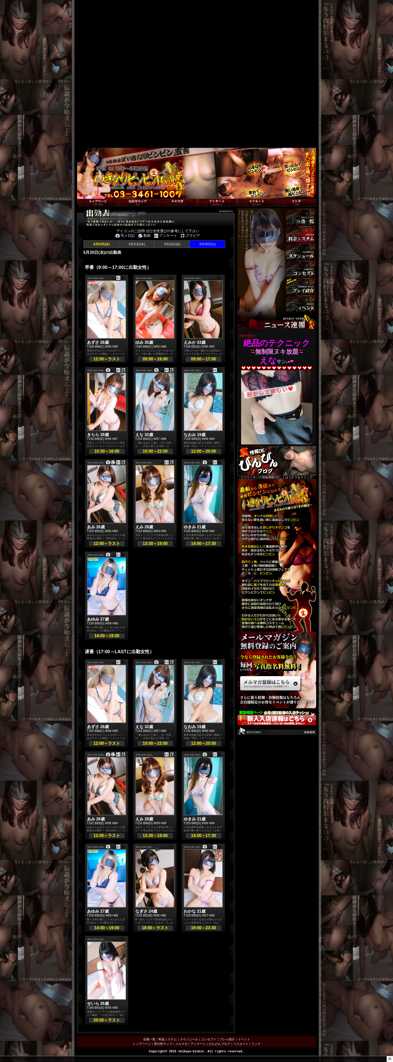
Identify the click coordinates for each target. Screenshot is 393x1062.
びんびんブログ (219, 1044)
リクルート (241, 1044)
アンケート (198, 1044)
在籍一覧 (149, 1039)
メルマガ (181, 1044)
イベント (244, 1039)
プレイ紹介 (227, 1039)
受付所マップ (163, 1044)
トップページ (142, 1044)
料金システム (167, 1039)
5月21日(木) (136, 244)
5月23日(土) (207, 244)
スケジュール (189, 1039)
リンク (256, 1044)
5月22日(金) (171, 244)
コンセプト (208, 1039)
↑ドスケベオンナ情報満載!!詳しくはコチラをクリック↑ (276, 462)
